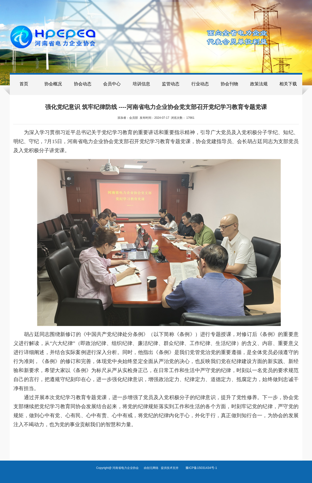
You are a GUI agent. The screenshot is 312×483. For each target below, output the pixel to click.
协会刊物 (229, 83)
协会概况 (53, 83)
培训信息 (141, 83)
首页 (24, 83)
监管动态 (170, 83)
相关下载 (288, 83)
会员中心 (112, 83)
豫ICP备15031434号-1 (201, 468)
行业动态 (200, 83)
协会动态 (82, 83)
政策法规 (259, 83)
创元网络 (154, 468)
